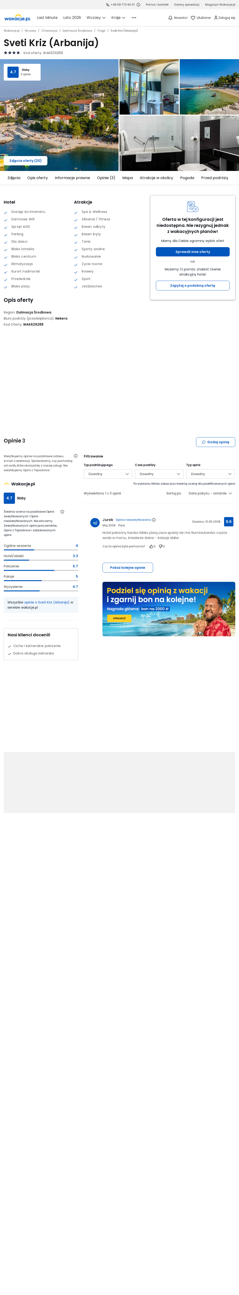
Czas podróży (145, 465)
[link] (17, 17)
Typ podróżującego (98, 465)
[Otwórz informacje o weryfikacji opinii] (75, 456)
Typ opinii (193, 465)
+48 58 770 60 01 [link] (123, 5)
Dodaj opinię (215, 442)
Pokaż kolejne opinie (127, 567)
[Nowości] (177, 17)
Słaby (25, 70)
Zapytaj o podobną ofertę (192, 285)
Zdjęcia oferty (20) (25, 160)
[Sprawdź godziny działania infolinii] (138, 5)
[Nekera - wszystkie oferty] (61, 318)
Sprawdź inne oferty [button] (193, 251)
